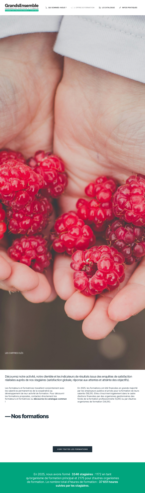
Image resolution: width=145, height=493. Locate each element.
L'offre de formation (61, 471)
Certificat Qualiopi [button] (62, 442)
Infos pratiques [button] (72, 363)
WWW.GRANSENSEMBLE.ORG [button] (116, 467)
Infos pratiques (129, 8)
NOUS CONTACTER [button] (112, 444)
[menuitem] (55, 7)
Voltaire (77, 276)
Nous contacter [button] (119, 363)
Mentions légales (67, 488)
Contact (57, 477)
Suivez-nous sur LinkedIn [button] (120, 455)
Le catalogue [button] (26, 363)
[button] (26, 356)
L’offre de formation (84, 8)
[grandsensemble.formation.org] (21, 7)
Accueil (57, 466)
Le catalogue (108, 8)
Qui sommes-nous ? (57, 8)
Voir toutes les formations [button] (72, 154)
